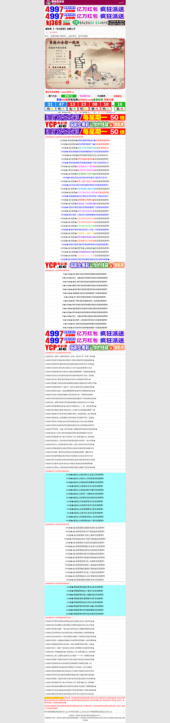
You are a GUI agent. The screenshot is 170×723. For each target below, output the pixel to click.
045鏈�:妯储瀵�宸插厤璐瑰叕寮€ (85, 159)
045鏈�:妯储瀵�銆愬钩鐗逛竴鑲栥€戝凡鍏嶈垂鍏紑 (85, 155)
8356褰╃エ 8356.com (81, 711)
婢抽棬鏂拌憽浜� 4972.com (58, 711)
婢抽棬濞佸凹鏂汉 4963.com (102, 711)
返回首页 (121, 2)
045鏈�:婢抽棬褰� (85, 140)
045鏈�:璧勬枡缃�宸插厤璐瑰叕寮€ (85, 170)
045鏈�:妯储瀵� (85, 148)
